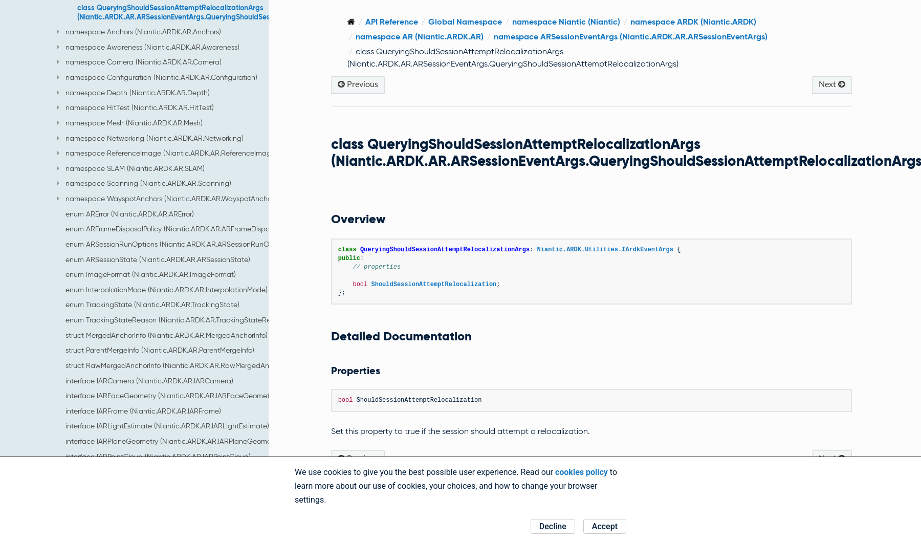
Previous (364, 84)
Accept (605, 526)
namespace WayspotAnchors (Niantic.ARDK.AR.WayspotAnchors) (168, 198)
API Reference (397, 21)
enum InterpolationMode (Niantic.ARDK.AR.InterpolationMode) (166, 289)
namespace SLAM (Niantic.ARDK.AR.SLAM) (131, 168)
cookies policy (581, 472)
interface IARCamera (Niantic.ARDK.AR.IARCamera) (149, 380)
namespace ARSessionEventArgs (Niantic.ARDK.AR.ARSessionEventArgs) (637, 36)
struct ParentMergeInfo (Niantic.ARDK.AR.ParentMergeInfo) (159, 350)
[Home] (357, 21)
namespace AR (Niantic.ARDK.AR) (426, 36)
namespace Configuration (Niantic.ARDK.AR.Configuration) (157, 77)
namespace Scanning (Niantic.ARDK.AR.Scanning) (144, 183)
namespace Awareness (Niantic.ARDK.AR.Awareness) (148, 47)
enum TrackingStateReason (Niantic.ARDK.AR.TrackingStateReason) (177, 319)
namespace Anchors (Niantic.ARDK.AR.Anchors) (139, 31)
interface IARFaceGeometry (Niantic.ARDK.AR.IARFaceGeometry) (171, 395)
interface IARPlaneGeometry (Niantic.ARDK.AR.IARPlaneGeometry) (173, 441)
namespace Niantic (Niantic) (572, 21)
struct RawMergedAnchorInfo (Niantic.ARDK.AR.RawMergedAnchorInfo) (181, 365)
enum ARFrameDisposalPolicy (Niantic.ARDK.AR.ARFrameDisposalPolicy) (182, 228)
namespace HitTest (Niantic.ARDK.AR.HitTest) (135, 107)
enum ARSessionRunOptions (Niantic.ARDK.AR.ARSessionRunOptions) (178, 244)
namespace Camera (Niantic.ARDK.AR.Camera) (139, 62)
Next (832, 84)
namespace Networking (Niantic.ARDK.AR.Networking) (150, 138)
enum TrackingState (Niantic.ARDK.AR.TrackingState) (152, 304)
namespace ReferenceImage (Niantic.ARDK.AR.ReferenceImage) (167, 153)
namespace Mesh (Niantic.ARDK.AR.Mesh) (130, 122)
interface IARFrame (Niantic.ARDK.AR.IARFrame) (143, 411)
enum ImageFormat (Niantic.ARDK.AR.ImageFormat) (150, 274)
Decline (552, 526)
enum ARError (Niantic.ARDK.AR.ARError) (129, 214)
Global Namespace (471, 21)
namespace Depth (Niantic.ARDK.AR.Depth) (133, 92)
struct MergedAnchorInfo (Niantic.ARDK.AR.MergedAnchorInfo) (166, 335)
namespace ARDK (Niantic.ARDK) (699, 21)
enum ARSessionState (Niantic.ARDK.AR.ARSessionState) (157, 259)
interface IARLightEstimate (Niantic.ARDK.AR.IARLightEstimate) (167, 425)
